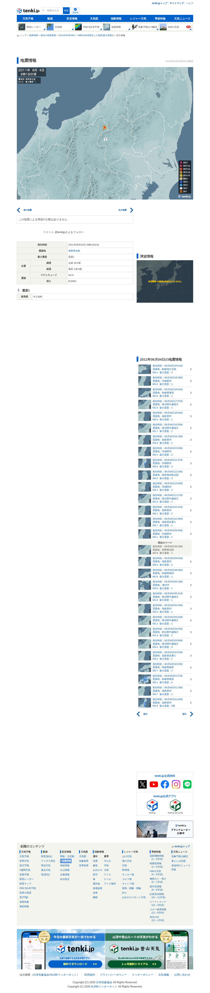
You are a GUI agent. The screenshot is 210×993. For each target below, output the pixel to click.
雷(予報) (24, 897)
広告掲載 (163, 974)
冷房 (106, 870)
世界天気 (24, 861)
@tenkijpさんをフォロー (69, 232)
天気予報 (28, 18)
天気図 (94, 18)
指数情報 (116, 18)
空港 (124, 865)
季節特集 (160, 18)
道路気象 (24, 901)
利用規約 (89, 974)
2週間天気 (25, 870)
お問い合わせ (182, 974)
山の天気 (127, 856)
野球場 (125, 870)
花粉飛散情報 (159, 857)
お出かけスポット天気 (134, 897)
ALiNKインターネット (63, 974)
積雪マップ (25, 883)
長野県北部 (74, 250)
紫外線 (96, 883)
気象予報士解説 (179, 856)
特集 (173, 869)
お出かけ (97, 870)
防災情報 (72, 18)
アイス (107, 874)
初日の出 (159, 919)
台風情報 (64, 874)
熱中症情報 (159, 888)
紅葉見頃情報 (159, 896)
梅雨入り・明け (159, 880)
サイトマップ (177, 3)
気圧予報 (24, 865)
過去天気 (45, 870)
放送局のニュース (180, 865)
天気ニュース (182, 18)
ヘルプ (189, 3)
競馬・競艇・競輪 (131, 888)
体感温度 (97, 888)
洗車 (95, 892)
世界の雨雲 (25, 892)
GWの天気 (159, 873)
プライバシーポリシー (113, 974)
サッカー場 (128, 874)
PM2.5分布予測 (28, 888)
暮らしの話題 (178, 861)
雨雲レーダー (27, 879)
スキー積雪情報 (159, 911)
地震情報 (66, 861)
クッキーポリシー (142, 974)
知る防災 (64, 879)
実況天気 (45, 865)
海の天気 (127, 861)
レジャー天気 (138, 18)
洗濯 (95, 861)
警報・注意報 (67, 856)
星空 (95, 874)
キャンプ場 (128, 883)
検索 (66, 10)
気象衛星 (84, 861)
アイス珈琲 (110, 883)
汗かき (107, 861)
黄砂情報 (24, 906)
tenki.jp (28, 11)
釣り (124, 892)
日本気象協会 (41, 974)
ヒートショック (159, 903)
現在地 (75, 12)
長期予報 (24, 874)
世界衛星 (84, 865)
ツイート (48, 232)
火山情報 (64, 870)
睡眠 (95, 897)
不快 (106, 865)
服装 (95, 865)
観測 (50, 18)
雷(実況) (45, 874)
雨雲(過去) (46, 856)
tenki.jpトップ (159, 3)
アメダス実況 (48, 861)
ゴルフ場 (127, 879)
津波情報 (64, 865)
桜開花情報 (159, 865)
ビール (107, 879)
